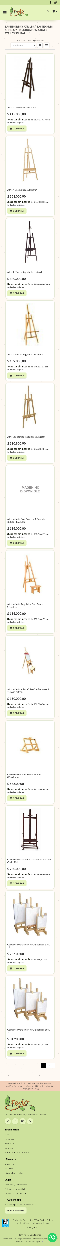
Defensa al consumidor (15, 1193)
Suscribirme (15, 1210)
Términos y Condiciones (16, 1184)
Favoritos (9, 1168)
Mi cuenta (9, 1164)
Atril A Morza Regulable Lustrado (25, 272)
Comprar (18, 128)
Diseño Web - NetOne (11, 1238)
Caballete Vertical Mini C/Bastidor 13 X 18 (28, 946)
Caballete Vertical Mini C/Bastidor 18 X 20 (28, 1031)
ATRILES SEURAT (15, 33)
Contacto (9, 1148)
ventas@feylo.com (25, 1223)
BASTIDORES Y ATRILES (19, 26)
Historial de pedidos (14, 1173)
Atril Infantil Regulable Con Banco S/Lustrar (25, 605)
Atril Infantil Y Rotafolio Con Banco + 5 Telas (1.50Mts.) (28, 690)
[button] (54, 11)
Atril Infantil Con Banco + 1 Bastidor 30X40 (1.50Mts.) (26, 520)
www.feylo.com (42, 1223)
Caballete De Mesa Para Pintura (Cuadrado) (24, 775)
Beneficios (9, 1143)
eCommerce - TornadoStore (32, 1238)
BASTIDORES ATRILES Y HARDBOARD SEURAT (29, 28)
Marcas (8, 1134)
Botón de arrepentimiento (17, 1152)
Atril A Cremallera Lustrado (21, 107)
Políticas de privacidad (15, 1189)
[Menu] (5, 12)
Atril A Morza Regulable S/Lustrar (25, 354)
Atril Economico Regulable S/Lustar (26, 436)
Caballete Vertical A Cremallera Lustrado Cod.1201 (29, 861)
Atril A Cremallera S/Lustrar (22, 189)
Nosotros (9, 1139)
